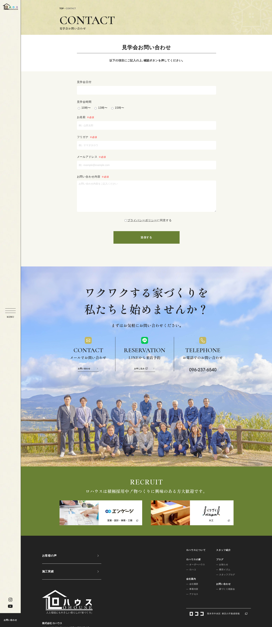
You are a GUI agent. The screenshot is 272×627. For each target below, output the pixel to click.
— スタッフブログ (225, 581)
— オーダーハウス (195, 570)
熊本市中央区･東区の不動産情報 (218, 620)
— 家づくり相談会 (225, 595)
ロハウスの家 (193, 565)
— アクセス (192, 600)
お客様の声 (49, 561)
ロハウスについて (196, 556)
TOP (62, 8)
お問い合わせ (10, 620)
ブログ (219, 565)
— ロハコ (191, 575)
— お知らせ (222, 570)
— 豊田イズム (223, 575)
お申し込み (141, 374)
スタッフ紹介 (223, 556)
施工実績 (48, 577)
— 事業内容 (192, 595)
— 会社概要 (192, 590)
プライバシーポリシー (142, 225)
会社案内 (191, 585)
